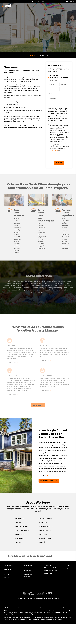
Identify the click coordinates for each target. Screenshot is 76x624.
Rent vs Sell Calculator (27, 571)
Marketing (42, 55)
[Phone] (65, 89)
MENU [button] (74, 6)
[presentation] (59, 156)
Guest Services (8, 572)
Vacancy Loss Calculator (28, 575)
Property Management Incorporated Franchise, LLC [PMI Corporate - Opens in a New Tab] (44, 598)
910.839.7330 (70, 1)
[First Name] (53, 84)
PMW (55, 607)
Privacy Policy (54, 150)
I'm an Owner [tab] (54, 78)
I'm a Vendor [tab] (53, 80)
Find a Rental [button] (8, 580)
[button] (67, 568)
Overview (32, 55)
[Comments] (59, 101)
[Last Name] (65, 84)
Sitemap (60, 607)
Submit (59, 163)
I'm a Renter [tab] (64, 78)
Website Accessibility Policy (25, 614)
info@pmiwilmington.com (52, 576)
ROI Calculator (28, 568)
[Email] (53, 89)
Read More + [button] (54, 476)
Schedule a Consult (48, 481)
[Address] (59, 94)
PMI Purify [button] (6, 574)
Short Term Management (8, 568)
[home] (7, 6)
